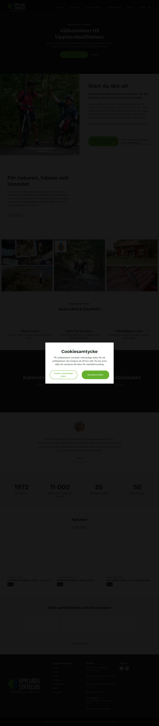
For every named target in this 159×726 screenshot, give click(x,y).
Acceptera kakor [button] (95, 375)
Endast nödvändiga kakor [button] (63, 375)
